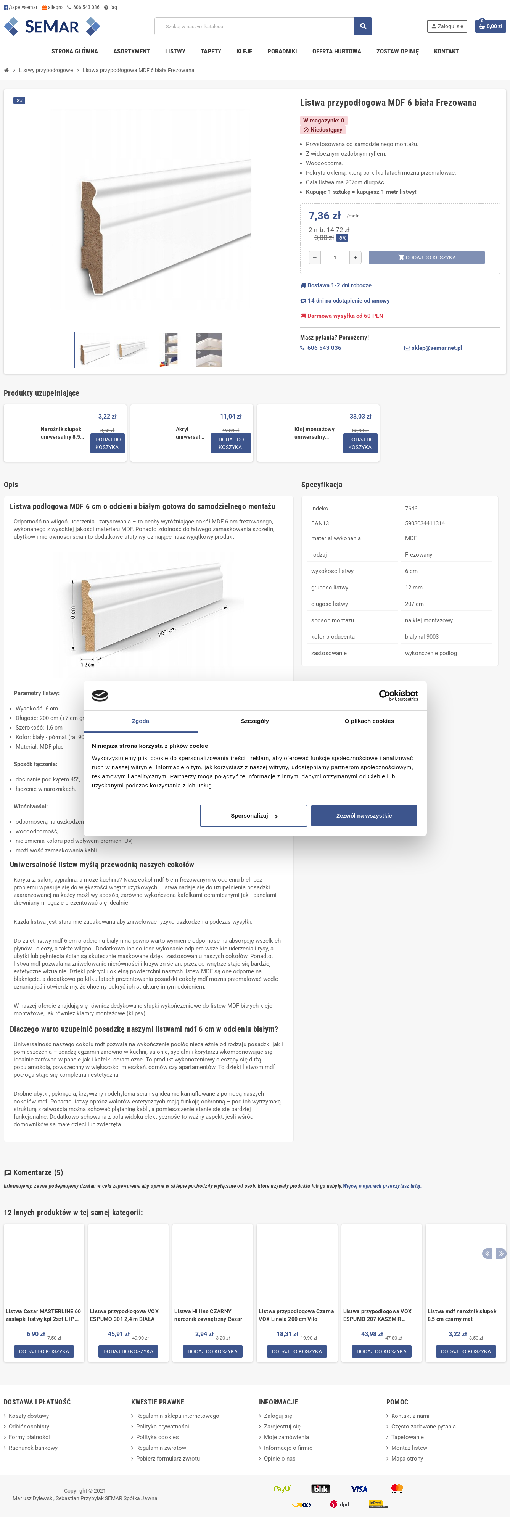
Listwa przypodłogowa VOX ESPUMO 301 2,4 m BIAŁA (124, 1315)
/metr (353, 216)
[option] (44, 1293)
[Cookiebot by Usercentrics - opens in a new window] (384, 696)
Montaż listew (409, 1448)
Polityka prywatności (162, 1427)
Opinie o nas (280, 1459)
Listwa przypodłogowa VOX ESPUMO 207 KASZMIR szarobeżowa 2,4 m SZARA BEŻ (377, 1315)
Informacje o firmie (288, 1448)
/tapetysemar (20, 7)
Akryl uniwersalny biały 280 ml (191, 433)
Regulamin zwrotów (161, 1448)
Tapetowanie (407, 1438)
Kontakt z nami (410, 1416)
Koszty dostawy (29, 1416)
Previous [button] (486, 1210)
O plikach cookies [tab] (369, 721)
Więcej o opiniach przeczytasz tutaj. (382, 1186)
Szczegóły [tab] (255, 721)
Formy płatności (29, 1438)
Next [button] (498, 1210)
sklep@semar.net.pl (433, 348)
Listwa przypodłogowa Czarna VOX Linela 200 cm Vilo (296, 1315)
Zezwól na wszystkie (364, 815)
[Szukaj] (263, 26)
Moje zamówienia (286, 1438)
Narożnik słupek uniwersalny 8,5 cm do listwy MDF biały (62, 433)
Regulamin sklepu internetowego (177, 1416)
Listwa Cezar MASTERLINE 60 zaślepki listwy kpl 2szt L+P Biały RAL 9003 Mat (43, 1315)
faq (110, 7)
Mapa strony (407, 1459)
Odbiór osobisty (29, 1427)
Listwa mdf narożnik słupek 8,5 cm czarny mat (462, 1315)
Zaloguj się (278, 1416)
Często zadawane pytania (423, 1427)
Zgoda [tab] (141, 721)
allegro (52, 7)
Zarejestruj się (282, 1427)
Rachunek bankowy (33, 1448)
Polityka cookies (157, 1438)
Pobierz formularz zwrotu (168, 1459)
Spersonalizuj (254, 815)
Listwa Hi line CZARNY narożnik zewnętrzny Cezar (208, 1315)
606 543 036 (83, 7)
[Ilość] (335, 257)
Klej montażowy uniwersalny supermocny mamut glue (314, 433)
